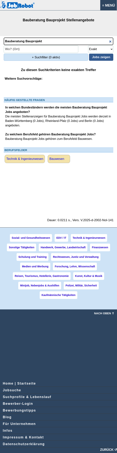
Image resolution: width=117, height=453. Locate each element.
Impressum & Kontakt (23, 437)
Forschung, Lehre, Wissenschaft (75, 266)
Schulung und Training (32, 256)
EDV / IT (61, 237)
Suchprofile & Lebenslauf (27, 397)
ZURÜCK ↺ (108, 450)
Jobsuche (12, 390)
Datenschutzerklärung (24, 444)
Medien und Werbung (35, 266)
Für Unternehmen (19, 424)
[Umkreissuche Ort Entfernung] (100, 49)
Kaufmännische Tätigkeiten (58, 295)
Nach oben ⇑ (104, 313)
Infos (7, 430)
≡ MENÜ (108, 5)
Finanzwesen (100, 247)
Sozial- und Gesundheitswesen (31, 237)
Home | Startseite (19, 383)
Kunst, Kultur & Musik (88, 275)
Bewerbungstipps (19, 410)
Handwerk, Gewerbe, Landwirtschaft (63, 247)
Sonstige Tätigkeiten (21, 247)
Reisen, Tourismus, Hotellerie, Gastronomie (42, 275)
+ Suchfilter (46, 57)
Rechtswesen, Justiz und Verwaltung (76, 256)
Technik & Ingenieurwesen (24, 159)
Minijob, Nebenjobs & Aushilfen (39, 285)
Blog (7, 417)
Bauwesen (56, 159)
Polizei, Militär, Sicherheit (81, 285)
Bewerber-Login (18, 404)
